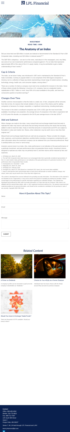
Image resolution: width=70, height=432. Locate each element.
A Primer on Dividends (8, 280)
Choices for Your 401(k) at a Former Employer (49, 280)
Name (3, 196)
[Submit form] (6, 234)
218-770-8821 (12, 413)
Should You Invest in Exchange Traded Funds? (16, 316)
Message (4, 218)
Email (3, 207)
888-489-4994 (11, 411)
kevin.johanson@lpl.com (11, 428)
